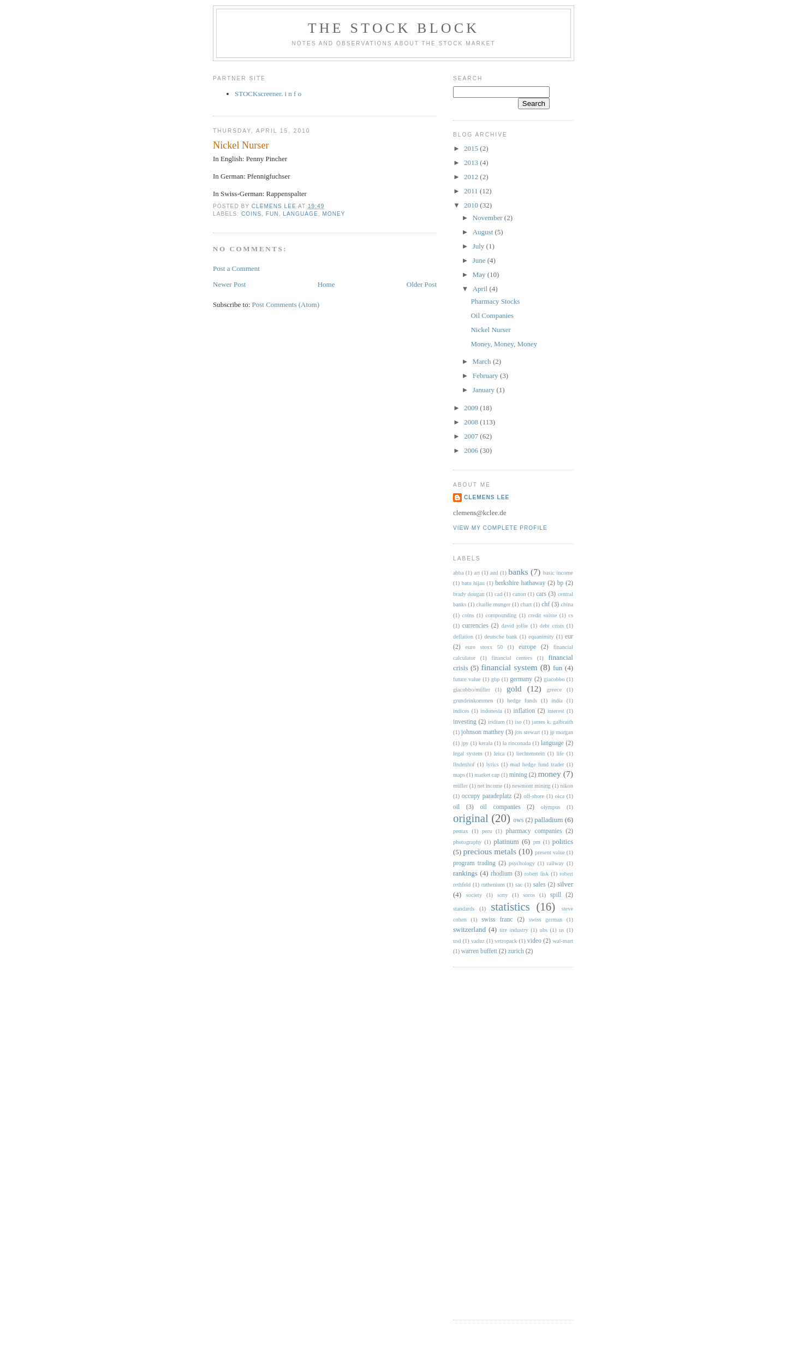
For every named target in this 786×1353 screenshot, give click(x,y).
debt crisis (552, 626)
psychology (522, 863)
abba (458, 573)
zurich (516, 951)
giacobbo (554, 679)
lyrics (492, 764)
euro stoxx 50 (484, 647)
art (477, 573)
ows (518, 820)
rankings (465, 873)
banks (518, 571)
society (474, 895)
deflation (463, 637)
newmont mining (531, 786)
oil (456, 807)
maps (459, 775)
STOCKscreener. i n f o (268, 94)
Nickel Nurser (490, 330)
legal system (468, 754)
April (481, 289)
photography (467, 842)
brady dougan (468, 594)
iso (518, 722)
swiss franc (497, 919)
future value (467, 679)
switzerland (469, 929)
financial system (509, 667)
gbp (495, 679)
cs (570, 615)
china (567, 604)
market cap (486, 775)
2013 (472, 162)
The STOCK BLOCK (393, 28)
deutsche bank (500, 637)
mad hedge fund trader (537, 764)
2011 (472, 191)
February (486, 375)
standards (463, 909)
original (471, 818)
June (480, 260)
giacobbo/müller (471, 690)
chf (545, 604)
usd (457, 941)
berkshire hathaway (520, 583)
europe (527, 647)
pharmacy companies (534, 831)
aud (494, 573)
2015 (472, 148)
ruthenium (493, 885)
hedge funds (522, 701)
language (300, 214)
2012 (472, 177)
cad (498, 594)
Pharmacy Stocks (495, 301)
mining (518, 774)
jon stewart (527, 732)
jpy (464, 743)
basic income (558, 573)
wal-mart (562, 941)
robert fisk (537, 874)
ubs (543, 930)
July (479, 246)
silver (565, 884)
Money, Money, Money (504, 344)
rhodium (502, 873)
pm (536, 842)
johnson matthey (482, 732)
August (484, 232)
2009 (472, 408)
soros (529, 895)
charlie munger (493, 604)
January (485, 390)
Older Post (422, 284)
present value (550, 852)
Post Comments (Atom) (286, 304)
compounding (500, 615)
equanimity (541, 637)
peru (487, 831)
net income (490, 786)
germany (521, 679)
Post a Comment (236, 268)
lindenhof (464, 764)
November (488, 218)
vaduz (478, 941)
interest (555, 711)
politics (562, 841)
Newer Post (229, 284)
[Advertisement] (496, 1142)
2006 (472, 450)
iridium (496, 722)
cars (541, 594)
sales (539, 884)
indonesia (491, 711)
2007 (472, 436)
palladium (548, 820)
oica (559, 796)
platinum (506, 841)
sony (502, 895)
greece (554, 690)
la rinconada (517, 743)
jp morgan (561, 732)
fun (272, 214)
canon (519, 594)
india (557, 701)
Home (326, 284)
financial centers (512, 658)
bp (560, 583)
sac (518, 885)
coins (251, 214)
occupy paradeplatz (487, 796)
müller (460, 786)
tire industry (513, 930)
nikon (566, 786)
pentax (460, 831)
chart (526, 604)
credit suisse (542, 615)
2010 (472, 205)
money (333, 214)
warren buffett (479, 951)
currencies (475, 625)
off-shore (533, 796)
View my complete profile (500, 528)
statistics (510, 906)
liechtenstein (530, 754)
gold (514, 688)
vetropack (506, 941)
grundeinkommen (473, 701)
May (480, 274)
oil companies (500, 807)
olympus (551, 807)
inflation (524, 710)
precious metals (490, 851)
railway (555, 863)
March (483, 361)
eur (569, 636)
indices (461, 711)
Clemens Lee (486, 497)
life (560, 754)
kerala (485, 743)
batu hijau (473, 583)
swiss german (545, 920)
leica (499, 754)
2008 (472, 422)
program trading (474, 863)
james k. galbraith (552, 722)
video (534, 940)
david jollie (514, 626)
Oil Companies (492, 315)
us (561, 930)
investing (465, 721)
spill (555, 895)
